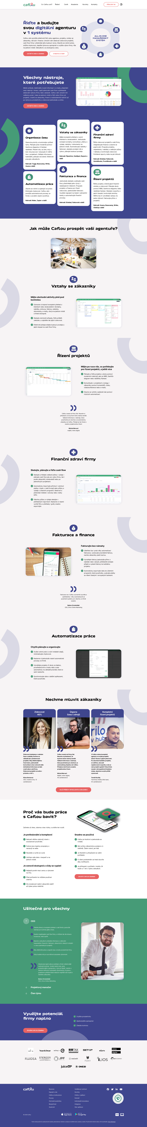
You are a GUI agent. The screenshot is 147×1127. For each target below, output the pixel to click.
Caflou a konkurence (55, 1095)
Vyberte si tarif (57, 53)
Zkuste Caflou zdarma (86, 875)
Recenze (51, 1090)
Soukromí (52, 1107)
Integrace (78, 1104)
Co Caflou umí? (46, 4)
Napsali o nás (53, 1093)
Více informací (112, 1122)
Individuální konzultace (82, 1101)
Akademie (74, 4)
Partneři (77, 1098)
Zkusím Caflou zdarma (34, 1029)
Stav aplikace (79, 1107)
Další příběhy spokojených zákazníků (73, 789)
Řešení (57, 4)
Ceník (65, 4)
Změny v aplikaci (80, 1095)
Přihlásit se (111, 4)
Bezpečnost (52, 1104)
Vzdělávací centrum (81, 1090)
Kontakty (93, 4)
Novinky (85, 4)
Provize (51, 1098)
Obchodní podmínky (55, 1101)
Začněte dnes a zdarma (35, 53)
